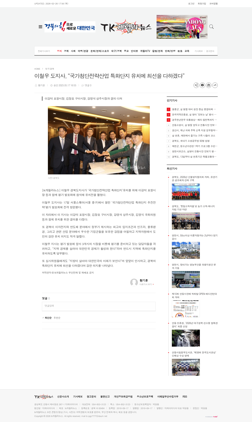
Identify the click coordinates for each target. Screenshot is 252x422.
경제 (66, 51)
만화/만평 (170, 51)
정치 (59, 51)
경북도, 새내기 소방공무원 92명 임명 (191, 140)
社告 (180, 51)
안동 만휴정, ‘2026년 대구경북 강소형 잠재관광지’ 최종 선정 (195, 324)
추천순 (57, 318)
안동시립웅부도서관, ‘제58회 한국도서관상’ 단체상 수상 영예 (194, 354)
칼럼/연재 (157, 51)
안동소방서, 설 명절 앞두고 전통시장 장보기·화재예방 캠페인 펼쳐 (195, 125)
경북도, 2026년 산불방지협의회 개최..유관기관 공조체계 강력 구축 (194, 178)
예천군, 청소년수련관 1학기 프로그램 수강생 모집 (195, 146)
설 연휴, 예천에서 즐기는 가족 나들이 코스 (193, 135)
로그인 (191, 3)
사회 (73, 51)
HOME (37, 68)
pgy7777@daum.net (97, 416)
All (65, 416)
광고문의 (210, 51)
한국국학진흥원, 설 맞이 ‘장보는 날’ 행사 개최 (195, 114)
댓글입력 (49, 305)
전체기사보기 (44, 51)
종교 (126, 51)
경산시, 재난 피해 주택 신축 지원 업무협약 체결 (195, 130)
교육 (187, 51)
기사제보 (199, 51)
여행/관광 (83, 51)
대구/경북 (116, 51)
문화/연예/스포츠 (100, 51)
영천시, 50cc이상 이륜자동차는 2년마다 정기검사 (195, 237)
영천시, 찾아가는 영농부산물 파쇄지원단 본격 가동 (194, 266)
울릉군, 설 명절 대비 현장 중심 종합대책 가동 (195, 109)
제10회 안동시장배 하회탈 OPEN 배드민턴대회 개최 (194, 295)
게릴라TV (145, 51)
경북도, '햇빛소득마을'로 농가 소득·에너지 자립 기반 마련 (193, 208)
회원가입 (202, 3)
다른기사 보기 (146, 284)
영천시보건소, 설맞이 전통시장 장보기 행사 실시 (195, 151)
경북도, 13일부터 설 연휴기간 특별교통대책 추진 (195, 156)
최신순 (47, 318)
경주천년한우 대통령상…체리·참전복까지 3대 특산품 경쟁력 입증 (195, 119)
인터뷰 (134, 51)
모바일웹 (213, 3)
